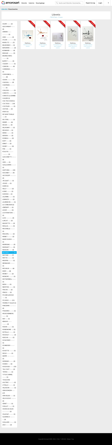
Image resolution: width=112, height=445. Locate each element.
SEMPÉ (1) (8, 357)
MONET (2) (8, 274)
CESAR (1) (8, 79)
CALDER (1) (9, 64)
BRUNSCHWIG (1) (7, 57)
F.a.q (73, 439)
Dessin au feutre (27, 44)
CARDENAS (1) (8, 70)
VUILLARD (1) (9, 422)
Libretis (4, 9)
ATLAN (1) (9, 40)
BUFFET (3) (8, 61)
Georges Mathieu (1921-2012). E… (87, 45)
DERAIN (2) (7, 135)
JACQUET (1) (8, 180)
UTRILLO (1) (8, 385)
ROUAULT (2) (9, 335)
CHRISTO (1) (9, 93)
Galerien (31, 3)
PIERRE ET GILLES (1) (9, 303)
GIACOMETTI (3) (9, 158)
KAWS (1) (5, 186)
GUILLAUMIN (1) (9, 166)
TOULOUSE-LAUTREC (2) (9, 381)
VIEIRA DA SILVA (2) (7, 410)
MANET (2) (8, 236)
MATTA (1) (8, 258)
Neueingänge (40, 3)
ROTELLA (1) (8, 332)
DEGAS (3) (7, 125)
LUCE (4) (8, 218)
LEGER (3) (7, 210)
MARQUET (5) (8, 247)
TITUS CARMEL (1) (7, 376)
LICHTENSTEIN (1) (8, 214)
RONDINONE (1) (8, 329)
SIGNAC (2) (7, 364)
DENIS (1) (7, 133)
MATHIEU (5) (9, 252)
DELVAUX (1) (7, 130)
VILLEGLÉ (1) (8, 414)
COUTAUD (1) (8, 106)
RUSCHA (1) (8, 337)
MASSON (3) (8, 250)
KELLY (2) (8, 188)
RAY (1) (6, 319)
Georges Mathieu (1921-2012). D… (72, 45)
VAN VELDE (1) (8, 395)
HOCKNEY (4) (8, 173)
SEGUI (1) (7, 353)
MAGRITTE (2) (8, 223)
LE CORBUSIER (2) (8, 204)
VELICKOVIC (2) (9, 399)
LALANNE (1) (8, 196)
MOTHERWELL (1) (9, 280)
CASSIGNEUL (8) (8, 75)
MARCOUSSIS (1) (8, 240)
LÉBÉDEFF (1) (7, 207)
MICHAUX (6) (8, 268)
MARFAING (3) (8, 244)
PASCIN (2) (7, 289)
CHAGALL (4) (8, 82)
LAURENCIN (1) (9, 202)
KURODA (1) (7, 194)
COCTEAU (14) (8, 103)
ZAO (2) (7, 425)
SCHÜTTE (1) (9, 350)
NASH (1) (6, 284)
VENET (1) (7, 403)
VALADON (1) (9, 388)
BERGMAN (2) (9, 48)
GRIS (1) (6, 162)
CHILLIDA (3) (9, 90)
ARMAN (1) (6, 33)
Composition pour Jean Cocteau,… (57, 45)
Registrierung (90, 3)
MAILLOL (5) (8, 226)
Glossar (69, 439)
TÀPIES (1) (7, 372)
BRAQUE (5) (8, 53)
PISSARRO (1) (9, 311)
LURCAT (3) (7, 220)
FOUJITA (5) (7, 153)
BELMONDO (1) (8, 45)
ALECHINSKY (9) (8, 28)
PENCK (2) (7, 292)
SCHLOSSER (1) (8, 341)
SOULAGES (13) (9, 366)
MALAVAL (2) (8, 234)
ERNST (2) (6, 143)
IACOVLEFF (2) (9, 177)
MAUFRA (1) (8, 260)
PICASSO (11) (8, 300)
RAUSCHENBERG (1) (8, 315)
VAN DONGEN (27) (8, 391)
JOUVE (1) (6, 183)
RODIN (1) (8, 327)
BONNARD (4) (8, 50)
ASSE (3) (8, 37)
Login (100, 3)
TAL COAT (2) (8, 369)
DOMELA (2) (8, 138)
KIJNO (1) (7, 191)
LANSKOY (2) (8, 199)
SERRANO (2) (8, 361)
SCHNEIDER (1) (8, 346)
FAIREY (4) (8, 146)
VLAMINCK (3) (8, 418)
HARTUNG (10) (8, 170)
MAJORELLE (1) (8, 230)
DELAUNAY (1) (8, 127)
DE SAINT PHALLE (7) (8, 115)
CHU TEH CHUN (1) (8, 101)
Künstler (24, 3)
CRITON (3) (7, 109)
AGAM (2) (7, 24)
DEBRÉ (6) (7, 122)
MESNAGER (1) (8, 264)
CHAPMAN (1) (8, 86)
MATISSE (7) (8, 255)
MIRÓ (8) (6, 271)
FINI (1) (6, 149)
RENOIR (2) (7, 323)
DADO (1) (5, 111)
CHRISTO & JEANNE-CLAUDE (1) (9, 97)
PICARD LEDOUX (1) (8, 296)
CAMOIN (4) (8, 66)
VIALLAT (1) (8, 406)
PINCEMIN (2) (9, 307)
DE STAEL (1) (8, 119)
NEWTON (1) (8, 287)
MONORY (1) (8, 276)
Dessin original (43, 44)
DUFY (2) (6, 141)
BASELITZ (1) (8, 42)
